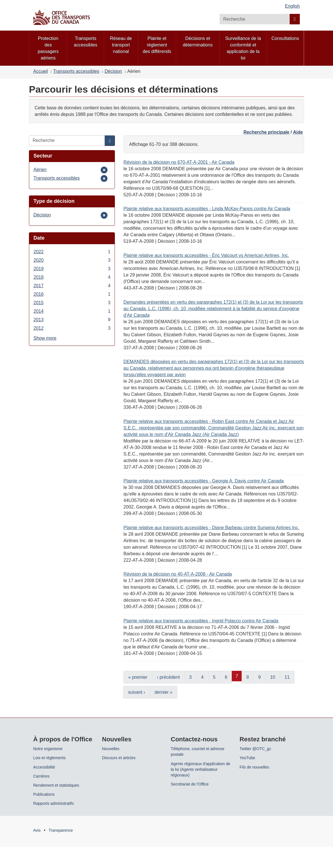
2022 (71, 251)
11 (287, 677)
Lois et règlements (49, 758)
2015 (71, 302)
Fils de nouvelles (254, 767)
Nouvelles (110, 748)
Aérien (41, 169)
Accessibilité (44, 767)
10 (272, 677)
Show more (44, 338)
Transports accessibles (76, 71)
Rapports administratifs (53, 803)
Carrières (41, 776)
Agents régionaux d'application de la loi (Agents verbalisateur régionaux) (200, 769)
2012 (71, 328)
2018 (71, 277)
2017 (71, 285)
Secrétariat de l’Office (190, 784)
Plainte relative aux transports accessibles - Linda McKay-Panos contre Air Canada (206, 208)
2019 (71, 268)
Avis (37, 830)
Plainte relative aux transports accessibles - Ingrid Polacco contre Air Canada (200, 620)
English (292, 6)
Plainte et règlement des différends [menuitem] (157, 45)
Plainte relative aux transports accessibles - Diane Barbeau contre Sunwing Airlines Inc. (211, 527)
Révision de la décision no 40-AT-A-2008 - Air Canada (177, 574)
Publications (44, 794)
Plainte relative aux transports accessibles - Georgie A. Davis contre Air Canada (203, 480)
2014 (71, 311)
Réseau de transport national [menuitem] (121, 45)
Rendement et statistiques (56, 785)
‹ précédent (168, 677)
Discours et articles (119, 758)
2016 (71, 294)
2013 (71, 319)
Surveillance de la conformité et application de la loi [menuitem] (243, 48)
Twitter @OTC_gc (255, 748)
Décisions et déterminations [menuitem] (197, 41)
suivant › (136, 692)
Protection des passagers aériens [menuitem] (48, 48)
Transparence (61, 830)
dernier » (163, 692)
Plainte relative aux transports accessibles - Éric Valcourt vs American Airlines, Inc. (206, 255)
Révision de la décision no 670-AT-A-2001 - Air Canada (178, 162)
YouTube (247, 758)
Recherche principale (266, 132)
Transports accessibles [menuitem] (85, 41)
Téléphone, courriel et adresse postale (197, 751)
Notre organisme (48, 748)
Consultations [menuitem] (285, 38)
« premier (137, 677)
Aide (298, 132)
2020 (71, 260)
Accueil (40, 71)
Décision (113, 71)
